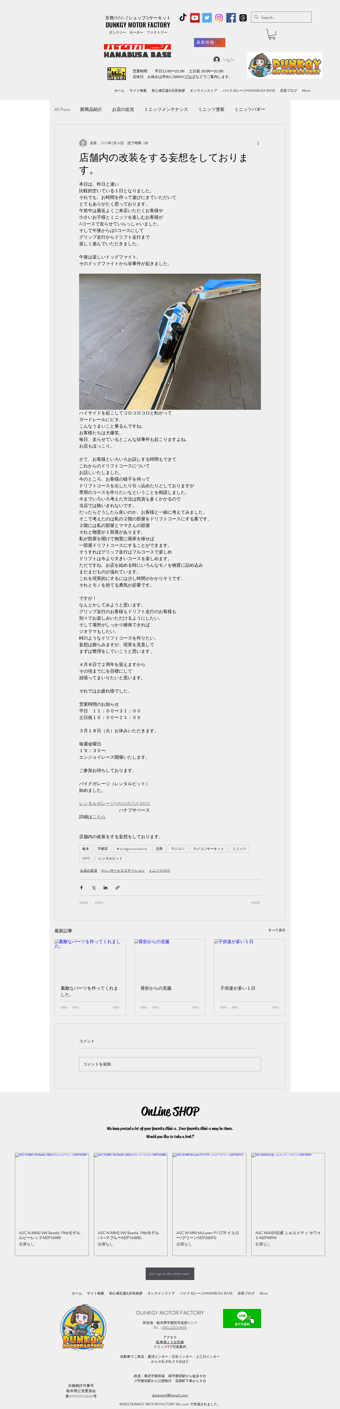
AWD (86, 858)
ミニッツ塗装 (211, 109)
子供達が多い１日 (237, 988)
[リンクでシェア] (117, 887)
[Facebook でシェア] (81, 887)
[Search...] (281, 18)
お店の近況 (123, 109)
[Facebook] (231, 18)
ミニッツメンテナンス (166, 109)
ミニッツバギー (249, 109)
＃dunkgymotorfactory (131, 848)
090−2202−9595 (174, 1327)
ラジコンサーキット (208, 848)
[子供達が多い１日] (249, 959)
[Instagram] (219, 18)
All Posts (62, 109)
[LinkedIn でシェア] (105, 887)
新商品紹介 (91, 109)
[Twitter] (207, 18)
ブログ (190, 77)
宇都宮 (103, 848)
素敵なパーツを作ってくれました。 (89, 991)
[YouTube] (195, 18)
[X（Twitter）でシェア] (93, 887)
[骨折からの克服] (170, 959)
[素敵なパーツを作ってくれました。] (90, 959)
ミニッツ (239, 848)
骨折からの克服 (156, 988)
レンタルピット (111, 858)
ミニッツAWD (159, 870)
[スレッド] (243, 18)
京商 (159, 848)
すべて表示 (276, 930)
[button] (272, 34)
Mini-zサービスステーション (123, 870)
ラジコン (178, 848)
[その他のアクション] (258, 143)
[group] (170, 1204)
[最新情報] (209, 42)
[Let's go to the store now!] (170, 1274)
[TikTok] (183, 18)
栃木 (85, 848)
